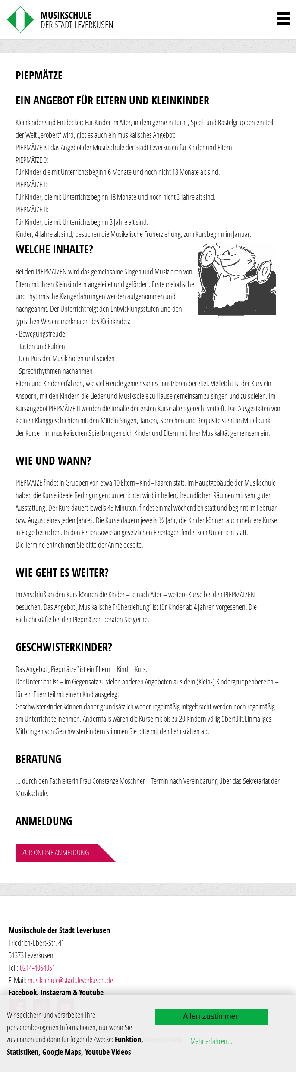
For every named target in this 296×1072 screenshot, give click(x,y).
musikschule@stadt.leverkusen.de (70, 980)
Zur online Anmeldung (55, 852)
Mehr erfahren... (211, 1041)
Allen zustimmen (211, 1016)
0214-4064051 (37, 967)
